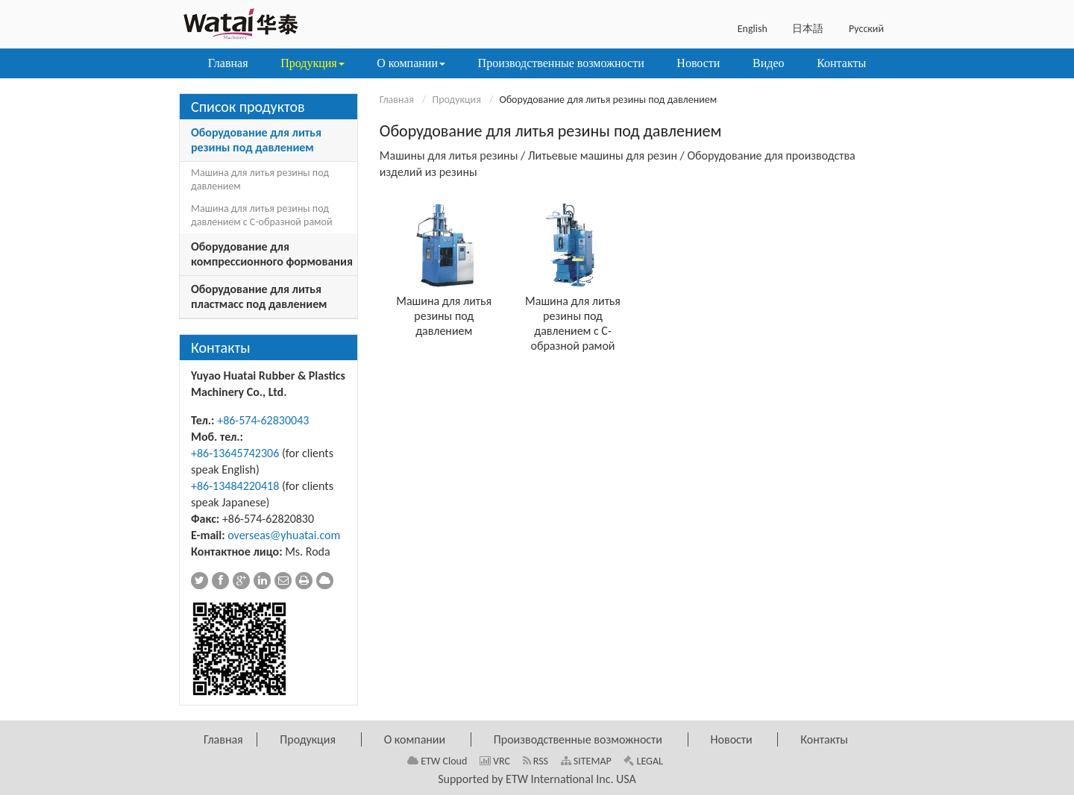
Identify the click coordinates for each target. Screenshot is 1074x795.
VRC (495, 761)
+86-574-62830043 (263, 420)
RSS (535, 761)
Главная (397, 99)
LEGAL (643, 761)
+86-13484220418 (235, 486)
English (752, 28)
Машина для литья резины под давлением (444, 316)
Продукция (456, 99)
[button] (312, 63)
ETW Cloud (437, 761)
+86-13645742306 (235, 453)
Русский (866, 28)
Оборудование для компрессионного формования (272, 253)
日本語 (807, 28)
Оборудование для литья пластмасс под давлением (259, 296)
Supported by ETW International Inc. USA (537, 779)
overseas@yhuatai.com (283, 535)
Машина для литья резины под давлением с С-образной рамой (573, 323)
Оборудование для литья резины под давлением (256, 139)
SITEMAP (586, 761)
